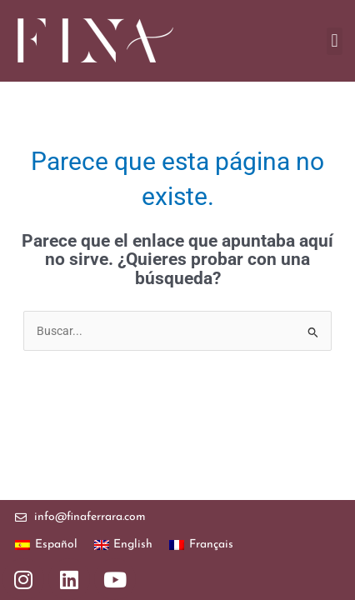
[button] (334, 41)
